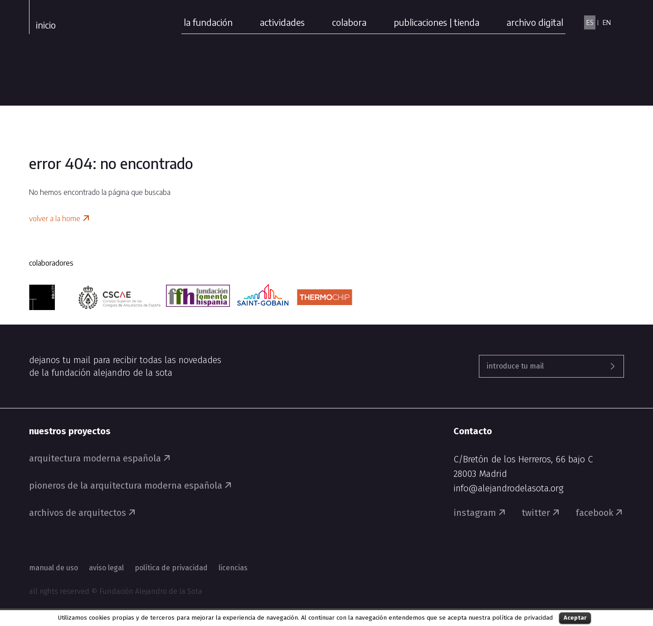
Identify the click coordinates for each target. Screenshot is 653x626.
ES (589, 22)
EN (607, 22)
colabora (349, 22)
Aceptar (575, 617)
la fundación (208, 22)
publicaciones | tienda (436, 22)
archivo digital (535, 22)
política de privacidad (522, 617)
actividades (282, 22)
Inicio (46, 24)
